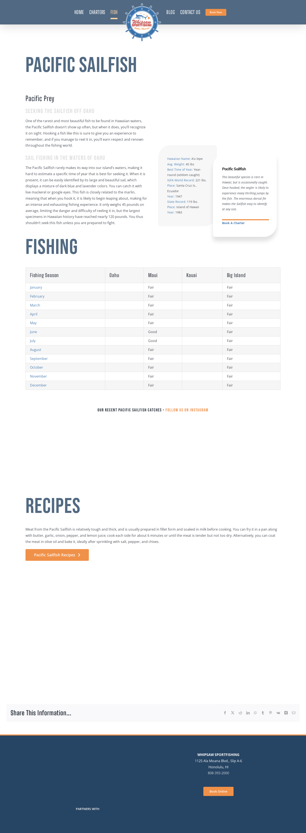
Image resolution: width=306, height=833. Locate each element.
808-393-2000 (218, 773)
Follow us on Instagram (187, 410)
